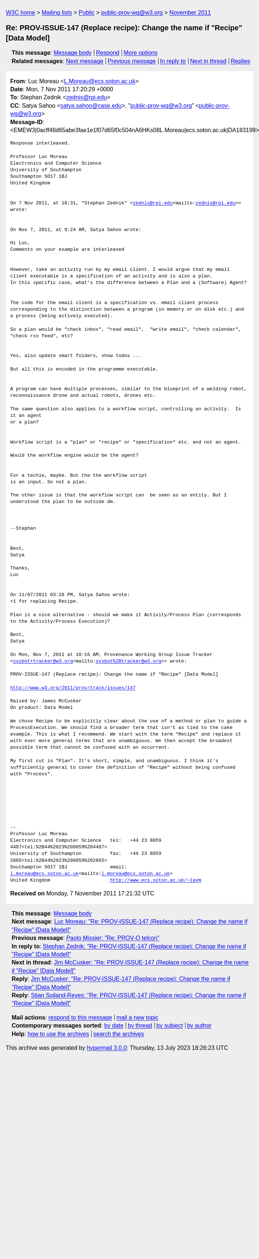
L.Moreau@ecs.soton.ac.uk (99, 81)
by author (199, 1025)
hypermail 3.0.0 (106, 1048)
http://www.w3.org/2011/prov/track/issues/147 (73, 688)
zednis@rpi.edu (86, 97)
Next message (84, 61)
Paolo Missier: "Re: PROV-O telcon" (112, 938)
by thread (140, 1025)
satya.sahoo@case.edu (90, 106)
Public (87, 12)
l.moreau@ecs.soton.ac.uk (44, 874)
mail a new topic (138, 1017)
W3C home (20, 12)
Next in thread (208, 61)
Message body (73, 53)
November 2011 (190, 12)
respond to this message (80, 1017)
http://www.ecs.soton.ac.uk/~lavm (155, 880)
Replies (240, 61)
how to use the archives (58, 1034)
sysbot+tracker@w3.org (43, 661)
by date (113, 1025)
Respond (107, 53)
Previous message (132, 61)
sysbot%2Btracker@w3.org (128, 661)
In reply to (173, 61)
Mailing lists (57, 12)
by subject (169, 1025)
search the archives (119, 1034)
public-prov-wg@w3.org (132, 12)
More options (141, 53)
